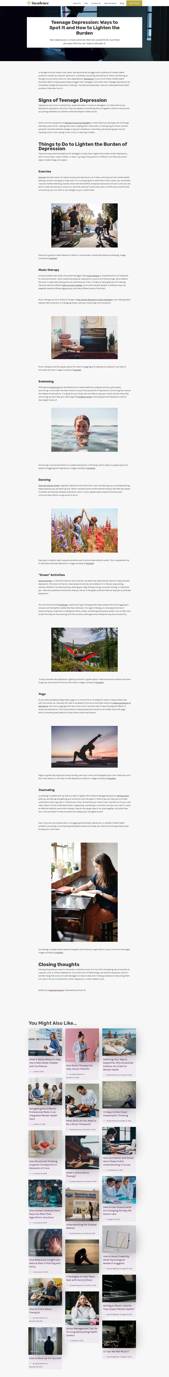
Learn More (134, 3)
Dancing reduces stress (48, 485)
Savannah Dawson (56, 990)
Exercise (42, 177)
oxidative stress (85, 397)
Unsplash (53, 258)
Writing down (123, 796)
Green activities (45, 581)
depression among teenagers (78, 123)
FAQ (86, 3)
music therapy (92, 276)
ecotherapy (63, 605)
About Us (77, 3)
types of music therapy (72, 285)
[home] (38, 3)
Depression (89, 79)
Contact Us (96, 3)
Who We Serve (110, 3)
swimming (55, 387)
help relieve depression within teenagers (95, 299)
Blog (122, 3)
